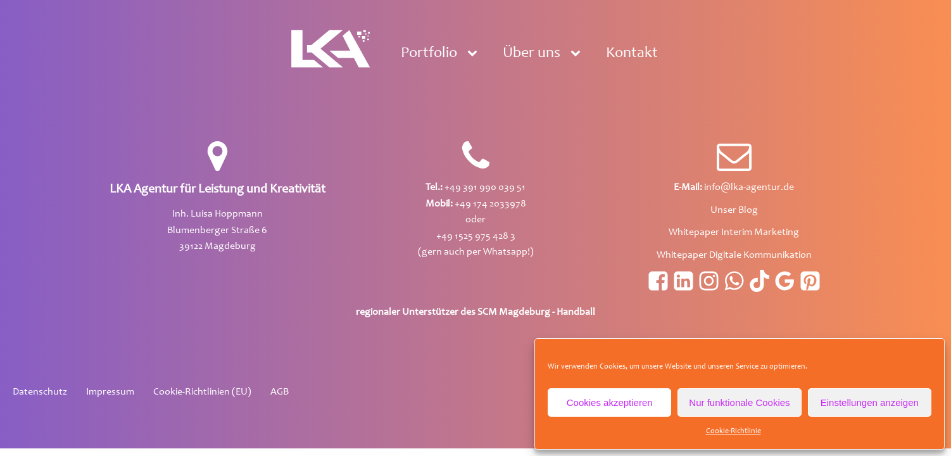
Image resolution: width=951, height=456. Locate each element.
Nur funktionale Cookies (739, 402)
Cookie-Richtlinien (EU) (202, 392)
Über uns (531, 53)
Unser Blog (734, 210)
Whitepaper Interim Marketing (734, 232)
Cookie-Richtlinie (733, 431)
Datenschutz (40, 392)
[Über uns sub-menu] (578, 54)
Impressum (110, 392)
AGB (279, 392)
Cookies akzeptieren (610, 402)
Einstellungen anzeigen (870, 402)
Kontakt (632, 53)
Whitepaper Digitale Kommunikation (734, 255)
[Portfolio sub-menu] (474, 54)
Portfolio (429, 53)
